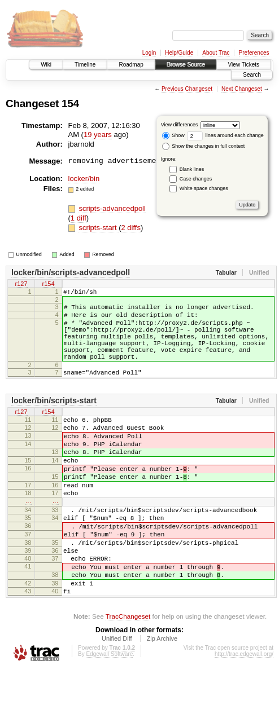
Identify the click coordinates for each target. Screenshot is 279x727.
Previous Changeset (187, 89)
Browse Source (186, 64)
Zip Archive (162, 696)
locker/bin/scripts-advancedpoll (70, 272)
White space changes (204, 188)
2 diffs (131, 227)
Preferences (254, 53)
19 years (98, 134)
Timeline (85, 64)
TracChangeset (128, 673)
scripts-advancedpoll (112, 208)
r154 (48, 284)
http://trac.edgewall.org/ (244, 711)
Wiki (46, 64)
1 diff (78, 218)
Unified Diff (117, 696)
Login (149, 53)
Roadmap (131, 64)
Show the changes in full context (203, 146)
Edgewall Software (109, 711)
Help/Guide (179, 53)
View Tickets (243, 64)
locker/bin (84, 178)
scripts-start (99, 227)
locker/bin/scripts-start (54, 419)
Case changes (196, 179)
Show (173, 135)
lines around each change (225, 135)
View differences (179, 124)
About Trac (215, 53)
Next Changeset (241, 89)
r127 (21, 284)
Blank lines (192, 169)
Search (252, 75)
